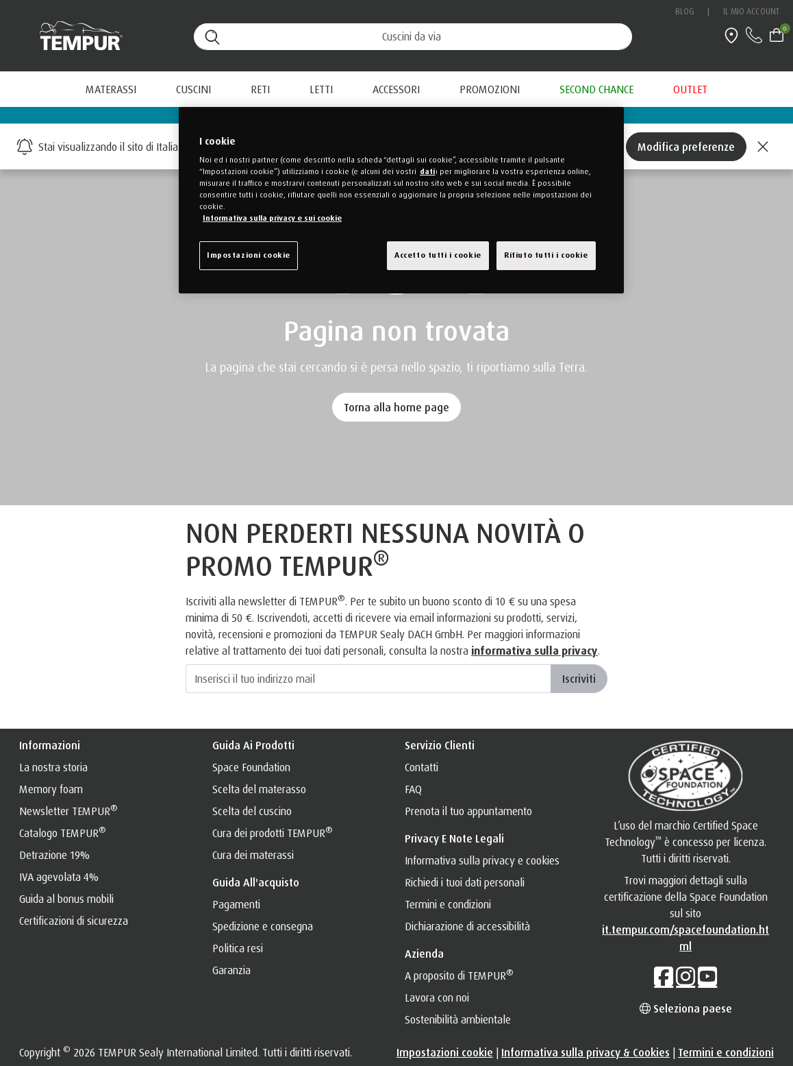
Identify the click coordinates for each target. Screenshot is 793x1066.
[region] (401, 200)
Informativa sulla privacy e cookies (482, 860)
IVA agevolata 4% (59, 877)
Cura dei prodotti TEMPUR (272, 833)
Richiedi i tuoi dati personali (465, 882)
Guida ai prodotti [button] (253, 745)
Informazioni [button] (49, 745)
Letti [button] (321, 89)
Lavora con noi (437, 997)
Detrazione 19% (54, 855)
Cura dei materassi (253, 855)
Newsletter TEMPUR (68, 811)
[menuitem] (490, 89)
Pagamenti (236, 904)
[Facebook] (663, 976)
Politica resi (237, 948)
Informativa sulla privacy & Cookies (585, 1052)
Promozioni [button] (490, 89)
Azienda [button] (424, 953)
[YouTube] (707, 976)
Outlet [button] (690, 89)
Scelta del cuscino (252, 811)
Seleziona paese (686, 1008)
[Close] (763, 146)
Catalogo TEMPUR (62, 833)
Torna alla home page (396, 407)
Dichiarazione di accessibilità (467, 926)
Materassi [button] (111, 89)
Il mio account (751, 11)
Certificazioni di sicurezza (73, 921)
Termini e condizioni (448, 904)
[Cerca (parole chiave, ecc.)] (413, 36)
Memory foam (51, 789)
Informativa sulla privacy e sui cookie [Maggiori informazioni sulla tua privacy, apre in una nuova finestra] (272, 218)
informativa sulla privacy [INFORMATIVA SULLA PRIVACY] (534, 650)
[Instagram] (685, 976)
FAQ (413, 789)
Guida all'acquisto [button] (255, 882)
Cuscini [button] (193, 89)
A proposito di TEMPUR (459, 975)
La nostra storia (53, 767)
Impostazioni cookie (444, 1052)
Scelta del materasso (259, 789)
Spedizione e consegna (262, 926)
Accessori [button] (396, 89)
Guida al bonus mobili (66, 899)
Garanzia (231, 970)
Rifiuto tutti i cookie (546, 255)
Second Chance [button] (596, 89)
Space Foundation (251, 767)
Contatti (421, 767)
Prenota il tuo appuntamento (468, 811)
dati (427, 171)
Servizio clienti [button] (440, 745)
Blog (684, 11)
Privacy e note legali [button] (454, 838)
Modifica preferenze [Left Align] (686, 147)
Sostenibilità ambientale (458, 1019)
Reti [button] (260, 89)
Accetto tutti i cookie (437, 255)
